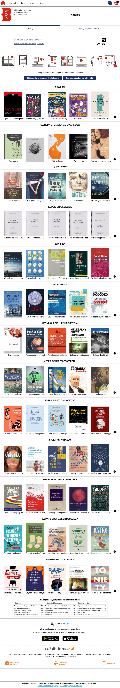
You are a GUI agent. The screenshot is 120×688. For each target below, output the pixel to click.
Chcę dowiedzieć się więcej (48, 686)
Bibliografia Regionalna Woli (89, 28)
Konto (42, 3)
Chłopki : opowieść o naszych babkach (56, 606)
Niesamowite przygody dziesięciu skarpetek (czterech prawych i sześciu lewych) (36, 614)
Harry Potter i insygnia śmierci (22, 610)
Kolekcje (40, 44)
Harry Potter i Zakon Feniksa (22, 612)
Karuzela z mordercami (83, 614)
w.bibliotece (64, 654)
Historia (23, 3)
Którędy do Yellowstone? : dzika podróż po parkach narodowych (95, 610)
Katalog (29, 28)
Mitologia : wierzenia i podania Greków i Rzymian (28, 606)
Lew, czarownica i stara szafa (22, 608)
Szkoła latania (49, 610)
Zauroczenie (48, 614)
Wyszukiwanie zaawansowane (25, 44)
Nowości (12, 3)
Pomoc (33, 3)
